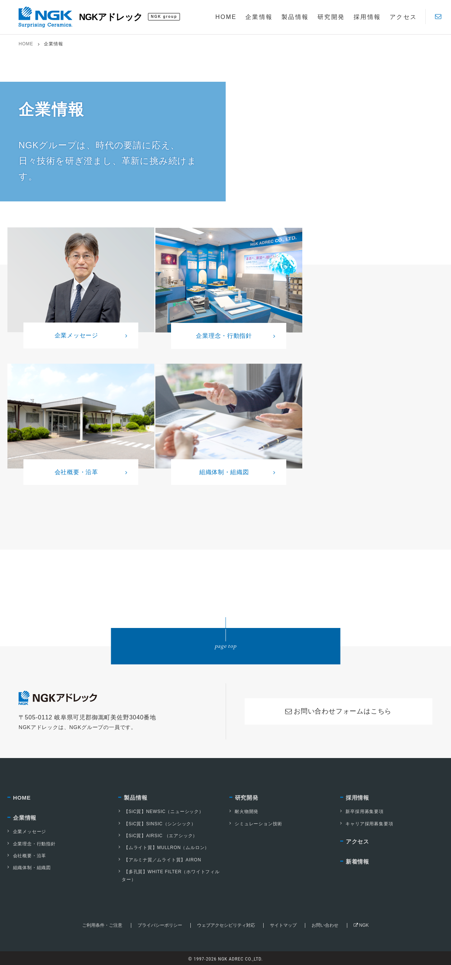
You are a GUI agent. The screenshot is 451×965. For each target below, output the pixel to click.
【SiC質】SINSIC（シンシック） (157, 822)
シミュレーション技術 (255, 822)
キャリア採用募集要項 (366, 822)
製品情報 (135, 796)
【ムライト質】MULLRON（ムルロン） (163, 845)
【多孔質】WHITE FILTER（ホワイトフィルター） (168, 873)
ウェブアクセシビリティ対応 (226, 923)
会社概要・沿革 (26, 854)
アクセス (357, 840)
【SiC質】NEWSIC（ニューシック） (160, 810)
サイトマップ (283, 923)
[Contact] (438, 16)
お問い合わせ (325, 923)
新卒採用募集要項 (361, 810)
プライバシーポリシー (159, 923)
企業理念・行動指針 (31, 842)
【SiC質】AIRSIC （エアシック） (157, 833)
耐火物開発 (243, 810)
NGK (360, 923)
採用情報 (357, 796)
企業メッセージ (26, 830)
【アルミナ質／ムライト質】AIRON (159, 857)
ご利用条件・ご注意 (102, 923)
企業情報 (24, 816)
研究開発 (246, 796)
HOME (26, 43)
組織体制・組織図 (29, 866)
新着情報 (357, 860)
